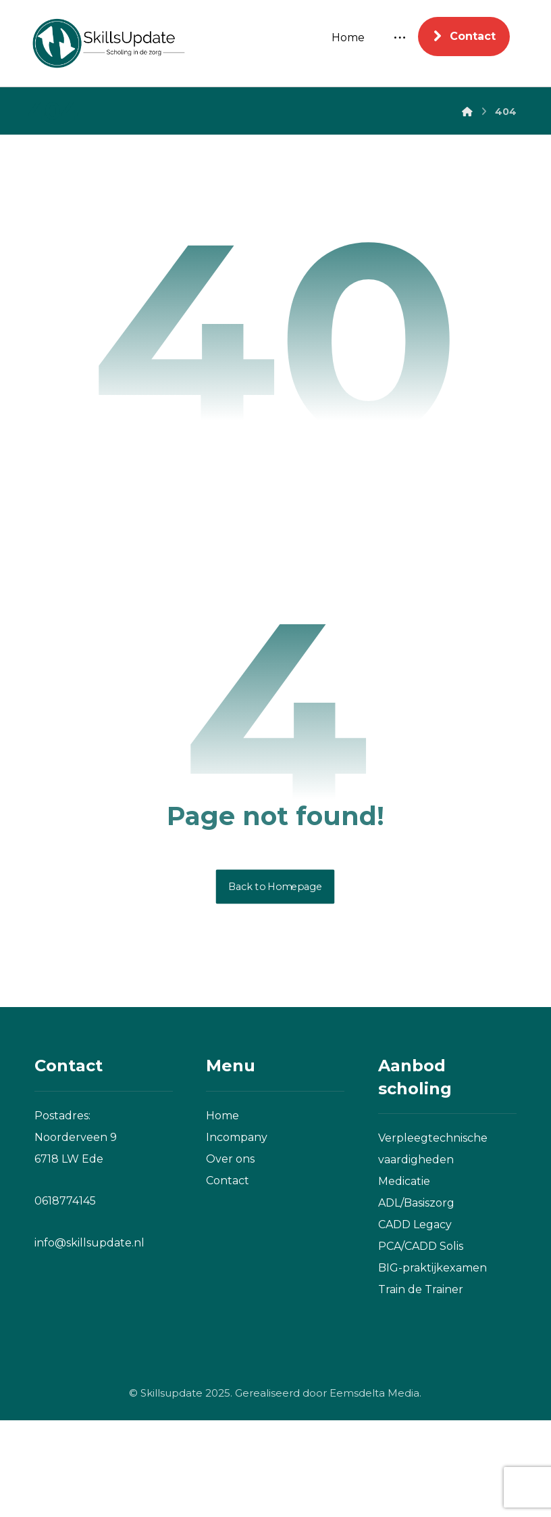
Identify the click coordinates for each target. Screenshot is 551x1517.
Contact (227, 1276)
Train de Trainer (420, 1386)
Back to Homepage (275, 983)
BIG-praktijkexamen (432, 1364)
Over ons (230, 1254)
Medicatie (404, 1277)
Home (222, 1211)
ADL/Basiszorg (416, 1299)
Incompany (236, 1233)
